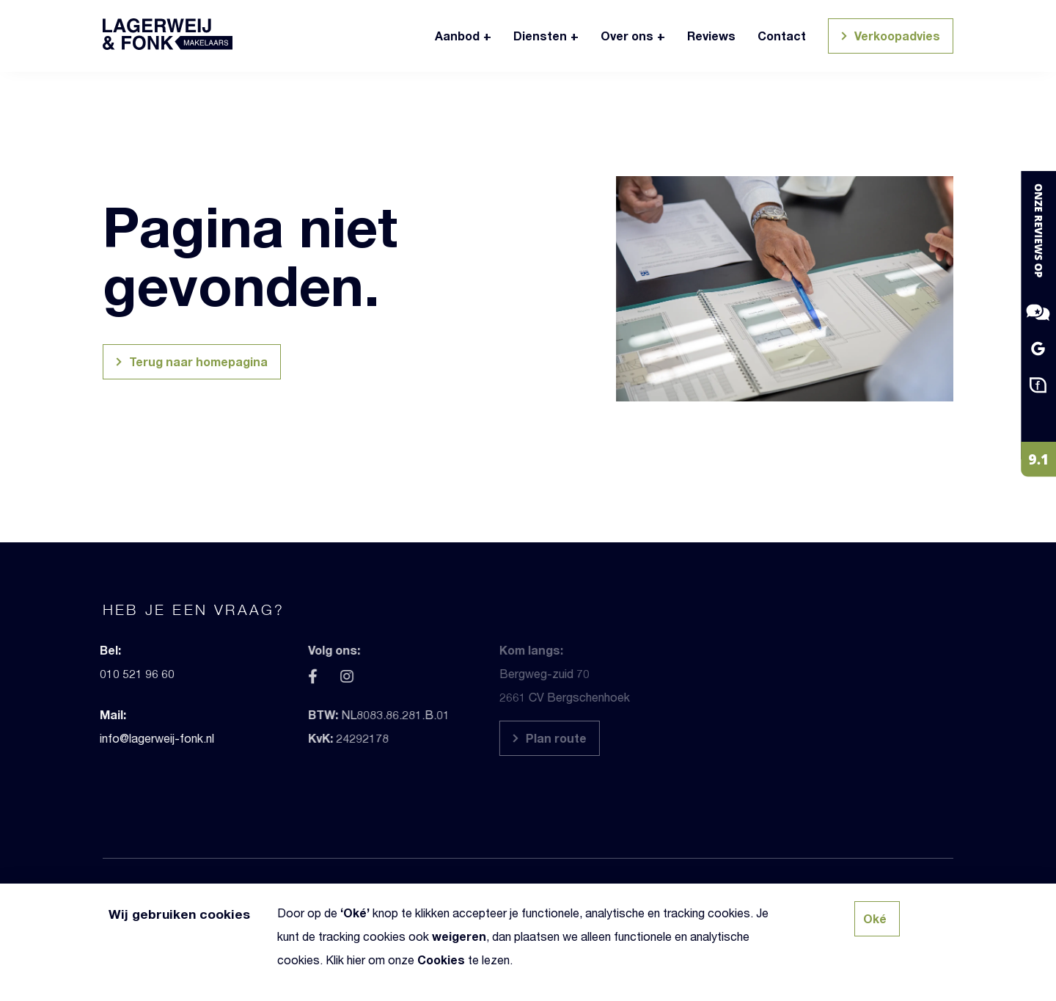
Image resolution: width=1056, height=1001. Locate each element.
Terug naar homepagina (189, 363)
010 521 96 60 (118, 673)
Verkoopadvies (888, 38)
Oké (355, 913)
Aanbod (457, 36)
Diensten (540, 36)
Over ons (627, 36)
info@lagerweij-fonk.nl (138, 738)
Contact (782, 36)
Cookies (441, 960)
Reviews (711, 36)
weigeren (459, 936)
